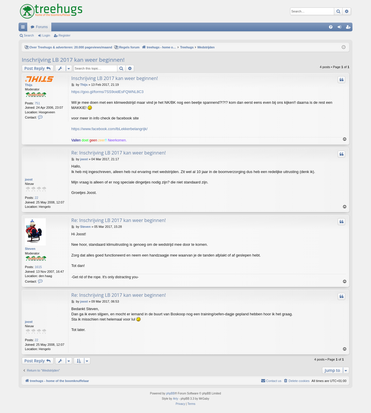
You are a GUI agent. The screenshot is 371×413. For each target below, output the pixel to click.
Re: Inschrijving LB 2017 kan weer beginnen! (118, 153)
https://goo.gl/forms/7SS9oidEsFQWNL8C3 (107, 92)
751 (37, 103)
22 (36, 197)
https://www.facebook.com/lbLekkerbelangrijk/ (109, 129)
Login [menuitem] (341, 28)
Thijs (28, 85)
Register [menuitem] (349, 28)
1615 (38, 267)
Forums (42, 27)
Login (46, 35)
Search (29, 35)
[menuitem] (330, 27)
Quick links (24, 28)
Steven (30, 248)
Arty (175, 398)
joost (28, 179)
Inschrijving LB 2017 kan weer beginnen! (73, 59)
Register (64, 35)
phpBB (170, 393)
